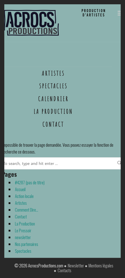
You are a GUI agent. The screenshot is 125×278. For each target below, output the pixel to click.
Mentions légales (101, 265)
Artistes (53, 73)
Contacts (64, 270)
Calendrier (53, 99)
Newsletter (76, 265)
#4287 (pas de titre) (30, 182)
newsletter (23, 237)
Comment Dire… (26, 210)
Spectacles (53, 86)
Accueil (20, 189)
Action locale (24, 196)
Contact (53, 124)
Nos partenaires (26, 244)
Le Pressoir (23, 230)
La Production (53, 111)
